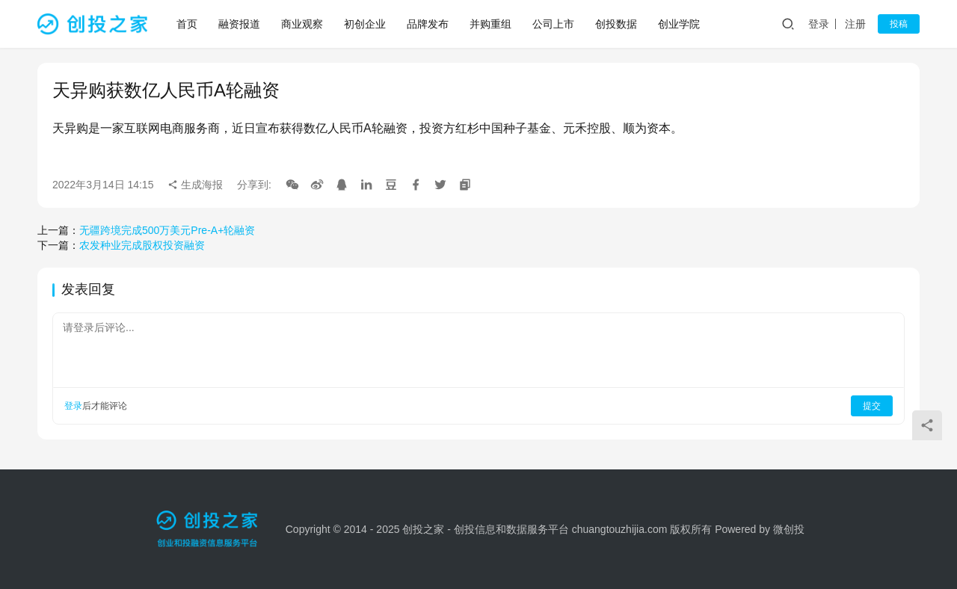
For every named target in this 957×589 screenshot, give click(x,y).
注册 (855, 24)
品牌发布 (428, 24)
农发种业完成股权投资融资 (142, 245)
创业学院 (679, 24)
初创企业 (365, 24)
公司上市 (553, 24)
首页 (186, 24)
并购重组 (490, 24)
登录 (818, 24)
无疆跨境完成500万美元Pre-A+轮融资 (167, 230)
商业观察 (302, 24)
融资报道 (239, 24)
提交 (872, 406)
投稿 (899, 24)
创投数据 (616, 24)
